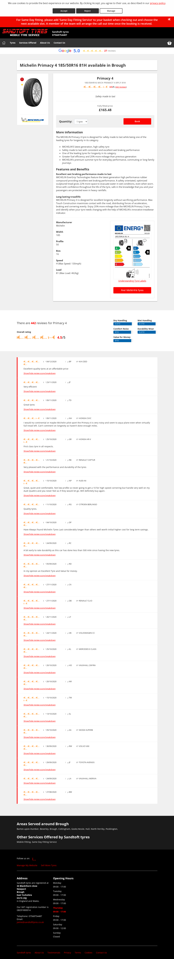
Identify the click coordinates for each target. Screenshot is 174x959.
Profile (59, 239)
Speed (59, 258)
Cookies (88, 950)
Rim (58, 248)
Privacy (67, 950)
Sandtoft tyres (24, 950)
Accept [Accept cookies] (63, 8)
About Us (45, 40)
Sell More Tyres (49, 863)
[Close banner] (170, 17)
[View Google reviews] (87, 48)
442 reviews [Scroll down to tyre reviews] (121, 85)
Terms (78, 950)
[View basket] (169, 40)
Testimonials (53, 950)
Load (59, 267)
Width (59, 229)
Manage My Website (27, 863)
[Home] (3, 40)
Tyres (12, 40)
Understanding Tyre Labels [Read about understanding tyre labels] (132, 278)
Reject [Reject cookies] (87, 8)
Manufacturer (64, 220)
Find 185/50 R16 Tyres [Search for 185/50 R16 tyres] (132, 288)
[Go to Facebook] (34, 857)
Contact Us (59, 40)
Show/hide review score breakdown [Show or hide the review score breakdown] (40, 371)
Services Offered (27, 40)
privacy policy (157, 3)
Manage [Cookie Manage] (111, 8)
